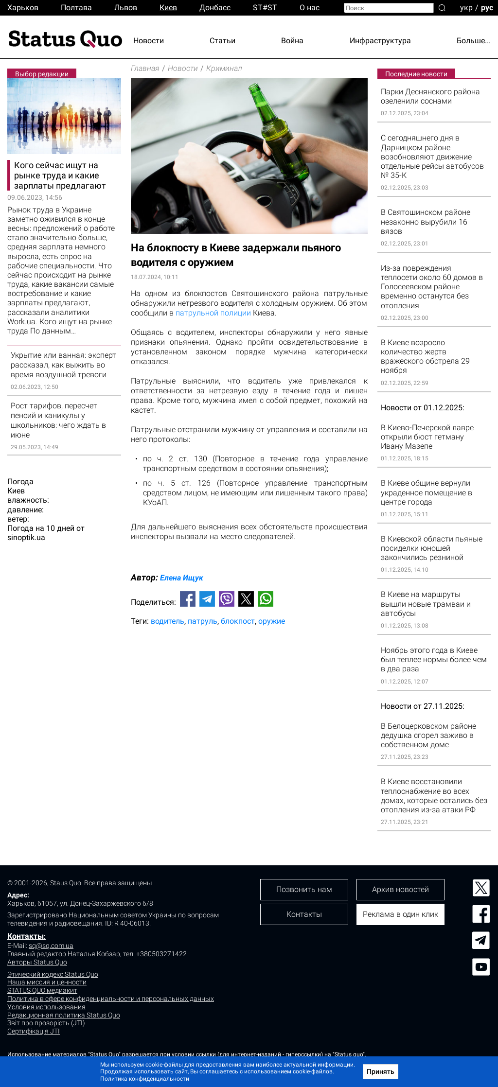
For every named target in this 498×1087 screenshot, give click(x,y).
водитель (167, 621)
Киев (168, 7)
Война (292, 40)
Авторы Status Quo (37, 962)
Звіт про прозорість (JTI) (46, 1023)
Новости (148, 40)
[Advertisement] (249, 665)
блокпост (238, 621)
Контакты (25, 936)
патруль (202, 621)
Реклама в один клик (400, 914)
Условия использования (46, 1007)
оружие (271, 621)
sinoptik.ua (26, 537)
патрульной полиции (214, 312)
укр (466, 7)
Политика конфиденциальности (144, 1078)
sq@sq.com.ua (51, 945)
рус (487, 7)
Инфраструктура (380, 40)
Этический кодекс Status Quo (52, 974)
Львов (125, 7)
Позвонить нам (304, 889)
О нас (310, 7)
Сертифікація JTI (33, 1031)
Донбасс (215, 7)
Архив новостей (400, 889)
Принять (380, 1071)
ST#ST (265, 7)
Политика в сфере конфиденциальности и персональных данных (110, 998)
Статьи (222, 40)
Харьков (22, 7)
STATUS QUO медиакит (42, 990)
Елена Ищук (181, 577)
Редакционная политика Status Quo (63, 1015)
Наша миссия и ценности (47, 982)
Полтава (76, 7)
